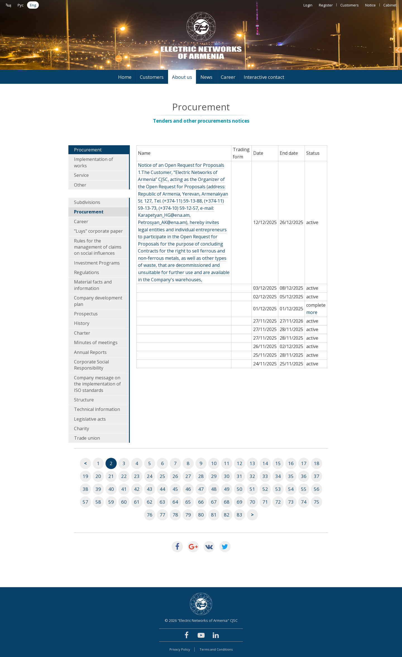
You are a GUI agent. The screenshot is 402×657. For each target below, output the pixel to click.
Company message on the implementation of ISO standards (97, 384)
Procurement (88, 150)
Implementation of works (93, 162)
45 (175, 489)
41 (124, 489)
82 (226, 514)
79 (188, 514)
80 (201, 514)
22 (124, 476)
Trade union (87, 438)
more (311, 312)
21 (111, 476)
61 (137, 502)
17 (304, 463)
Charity (81, 428)
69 (239, 502)
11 (226, 463)
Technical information (97, 409)
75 (316, 502)
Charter (82, 333)
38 (85, 489)
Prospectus (86, 314)
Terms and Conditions (216, 649)
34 (278, 476)
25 (162, 476)
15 (278, 463)
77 (162, 514)
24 (149, 476)
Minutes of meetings (96, 342)
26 (175, 476)
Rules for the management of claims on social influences (97, 247)
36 (304, 476)
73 (291, 502)
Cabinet (389, 5)
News (206, 77)
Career (228, 77)
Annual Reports (90, 352)
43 (149, 489)
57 (85, 502)
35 (291, 476)
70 (252, 502)
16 (291, 463)
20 (98, 476)
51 (252, 489)
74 (304, 502)
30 (226, 476)
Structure (84, 400)
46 (188, 489)
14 (265, 463)
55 (304, 489)
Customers (349, 5)
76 (149, 514)
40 (111, 489)
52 (265, 489)
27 (188, 476)
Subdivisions (87, 202)
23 (137, 476)
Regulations (86, 272)
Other (80, 185)
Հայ (8, 5)
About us (182, 77)
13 (252, 463)
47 (201, 489)
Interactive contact (264, 77)
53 (278, 489)
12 (239, 463)
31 (239, 476)
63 (162, 502)
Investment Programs (97, 263)
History (81, 323)
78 (175, 514)
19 (85, 476)
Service (81, 175)
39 (98, 489)
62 (149, 502)
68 (226, 502)
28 (201, 476)
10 (214, 463)
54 (291, 489)
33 (265, 476)
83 (239, 514)
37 (316, 476)
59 (111, 502)
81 (214, 514)
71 (265, 502)
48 (214, 489)
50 (239, 489)
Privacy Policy (179, 649)
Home (124, 77)
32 (252, 476)
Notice (370, 5)
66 (201, 502)
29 (214, 476)
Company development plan (98, 301)
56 (316, 489)
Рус (20, 5)
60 (124, 502)
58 (98, 502)
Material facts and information (93, 285)
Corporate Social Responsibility (91, 365)
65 (188, 502)
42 (137, 489)
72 (278, 502)
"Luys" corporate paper (98, 231)
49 (226, 489)
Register (326, 5)
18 (316, 463)
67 (214, 502)
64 (175, 502)
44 (162, 489)
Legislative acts (90, 419)
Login (307, 5)
